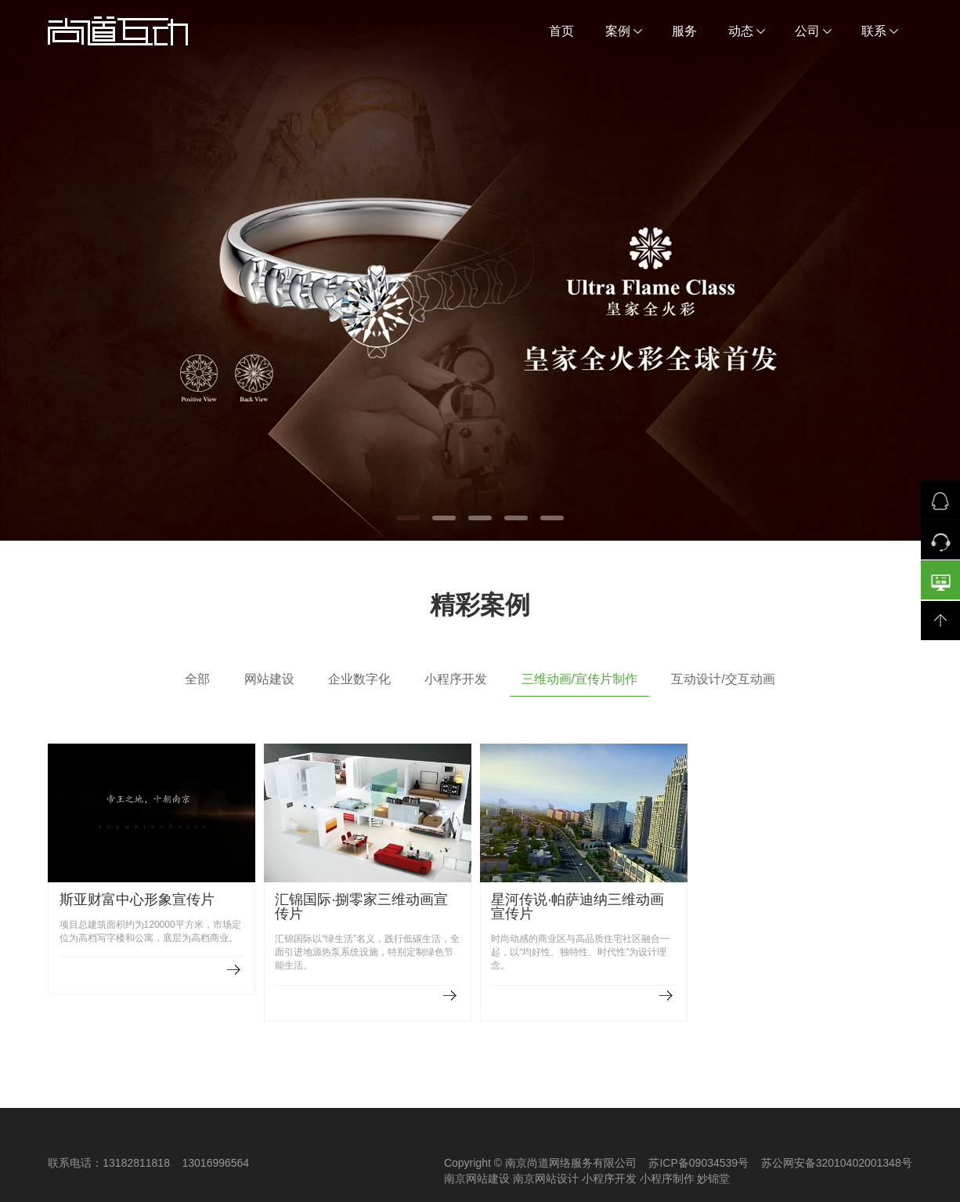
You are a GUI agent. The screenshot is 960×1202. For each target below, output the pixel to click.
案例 (623, 31)
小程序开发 (455, 679)
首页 (561, 31)
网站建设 (269, 679)
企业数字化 (359, 679)
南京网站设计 (546, 1178)
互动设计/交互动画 (722, 679)
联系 (879, 31)
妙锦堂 (713, 1178)
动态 (746, 31)
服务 (684, 31)
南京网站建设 (477, 1178)
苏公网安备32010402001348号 (836, 1163)
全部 (197, 679)
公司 (813, 31)
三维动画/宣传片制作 (579, 679)
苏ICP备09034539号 (698, 1163)
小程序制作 (667, 1178)
